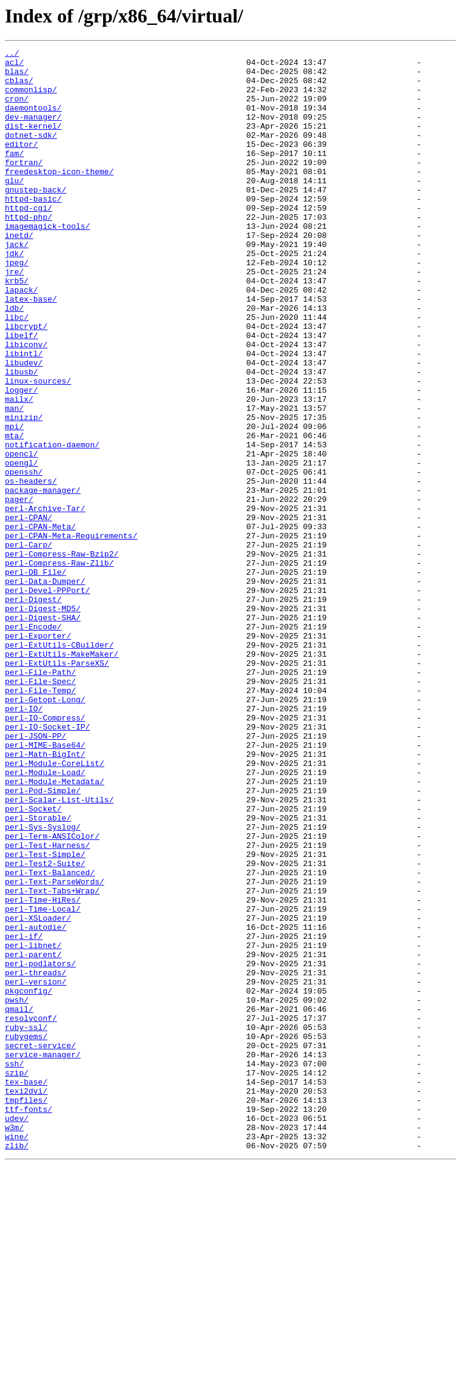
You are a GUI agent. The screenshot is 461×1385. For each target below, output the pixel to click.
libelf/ (21, 393)
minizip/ (23, 491)
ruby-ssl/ (26, 1223)
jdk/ (14, 295)
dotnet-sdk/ (31, 152)
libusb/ (21, 437)
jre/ (14, 316)
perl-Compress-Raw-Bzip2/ (61, 655)
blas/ (17, 76)
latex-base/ (31, 349)
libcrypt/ (26, 382)
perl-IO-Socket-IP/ (47, 863)
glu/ (14, 207)
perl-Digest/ (33, 710)
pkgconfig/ (28, 1179)
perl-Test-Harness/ (47, 1005)
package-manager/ (43, 579)
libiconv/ (26, 404)
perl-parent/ (33, 1136)
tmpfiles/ (26, 1310)
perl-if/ (23, 1114)
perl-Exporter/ (38, 753)
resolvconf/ (31, 1212)
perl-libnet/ (33, 1125)
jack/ (17, 284)
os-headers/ (31, 568)
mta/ (14, 513)
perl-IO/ (23, 841)
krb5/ (17, 327)
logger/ (21, 458)
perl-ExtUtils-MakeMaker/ (61, 775)
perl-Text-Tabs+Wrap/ (52, 1059)
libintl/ (23, 415)
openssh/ (23, 557)
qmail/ (19, 1201)
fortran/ (23, 185)
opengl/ (21, 546)
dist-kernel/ (33, 142)
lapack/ (21, 338)
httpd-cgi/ (28, 240)
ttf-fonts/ (28, 1321)
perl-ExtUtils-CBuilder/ (59, 764)
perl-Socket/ (33, 961)
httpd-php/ (28, 251)
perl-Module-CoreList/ (54, 906)
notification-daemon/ (52, 524)
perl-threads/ (35, 1158)
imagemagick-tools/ (47, 262)
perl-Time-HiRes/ (43, 1070)
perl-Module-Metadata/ (54, 928)
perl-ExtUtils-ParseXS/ (57, 786)
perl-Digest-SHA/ (43, 731)
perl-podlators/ (40, 1147)
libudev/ (23, 426)
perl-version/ (35, 1168)
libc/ (17, 371)
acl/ (14, 65)
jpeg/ (17, 305)
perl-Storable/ (38, 972)
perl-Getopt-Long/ (45, 830)
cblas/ (19, 87)
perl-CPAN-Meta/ (40, 622)
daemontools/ (33, 120)
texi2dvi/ (26, 1300)
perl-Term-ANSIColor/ (52, 994)
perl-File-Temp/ (40, 819)
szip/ (17, 1278)
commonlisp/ (31, 98)
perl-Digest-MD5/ (43, 721)
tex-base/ (26, 1289)
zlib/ (17, 1365)
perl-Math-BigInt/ (45, 895)
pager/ (19, 589)
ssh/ (14, 1267)
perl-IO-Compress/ (45, 852)
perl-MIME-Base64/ (45, 884)
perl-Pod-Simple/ (43, 939)
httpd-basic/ (33, 229)
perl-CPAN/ (28, 611)
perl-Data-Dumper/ (45, 688)
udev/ (17, 1332)
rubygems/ (26, 1234)
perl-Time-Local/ (43, 1081)
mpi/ (14, 502)
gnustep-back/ (35, 218)
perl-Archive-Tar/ (45, 600)
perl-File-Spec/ (40, 808)
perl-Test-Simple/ (45, 1016)
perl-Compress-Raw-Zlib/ (59, 666)
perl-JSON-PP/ (35, 874)
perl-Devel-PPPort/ (47, 699)
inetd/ (19, 273)
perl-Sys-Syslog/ (43, 983)
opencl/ (21, 535)
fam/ (14, 174)
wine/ (17, 1354)
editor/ (21, 163)
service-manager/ (43, 1256)
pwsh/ (17, 1190)
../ (12, 54)
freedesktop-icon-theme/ (59, 196)
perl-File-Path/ (40, 797)
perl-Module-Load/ (45, 917)
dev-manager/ (33, 131)
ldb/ (14, 360)
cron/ (17, 109)
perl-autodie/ (35, 1103)
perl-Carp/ (28, 644)
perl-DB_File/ (35, 677)
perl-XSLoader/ (38, 1092)
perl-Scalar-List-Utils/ (59, 950)
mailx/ (19, 469)
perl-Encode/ (33, 742)
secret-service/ (40, 1245)
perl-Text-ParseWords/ (54, 1048)
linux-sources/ (38, 447)
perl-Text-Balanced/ (50, 1037)
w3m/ (14, 1343)
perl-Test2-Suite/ (45, 1026)
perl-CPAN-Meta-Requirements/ (71, 633)
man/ (14, 480)
